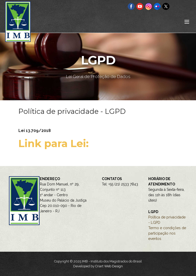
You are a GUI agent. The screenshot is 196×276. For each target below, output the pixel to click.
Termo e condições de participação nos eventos (167, 233)
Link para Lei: (54, 143)
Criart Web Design (109, 266)
